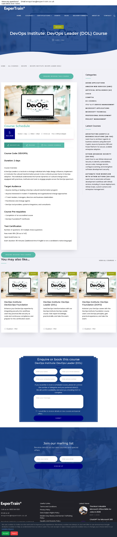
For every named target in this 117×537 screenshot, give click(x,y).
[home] (15, 9)
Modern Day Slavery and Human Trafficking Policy (56, 517)
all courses (13, 66)
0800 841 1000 (13, 3)
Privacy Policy (45, 510)
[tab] (13, 145)
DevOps (59, 27)
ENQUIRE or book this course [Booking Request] (56, 76)
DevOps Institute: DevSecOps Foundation (16, 303)
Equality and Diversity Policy (50, 521)
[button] (29, 16)
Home (3, 66)
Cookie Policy (8, 529)
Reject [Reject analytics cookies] (14, 533)
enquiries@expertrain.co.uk (40, 1)
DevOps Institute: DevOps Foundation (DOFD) (95, 303)
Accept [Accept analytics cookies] (5, 533)
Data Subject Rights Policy (49, 513)
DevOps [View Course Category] (33, 273)
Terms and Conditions (48, 506)
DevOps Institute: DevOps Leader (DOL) (45, 66)
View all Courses (106, 260)
